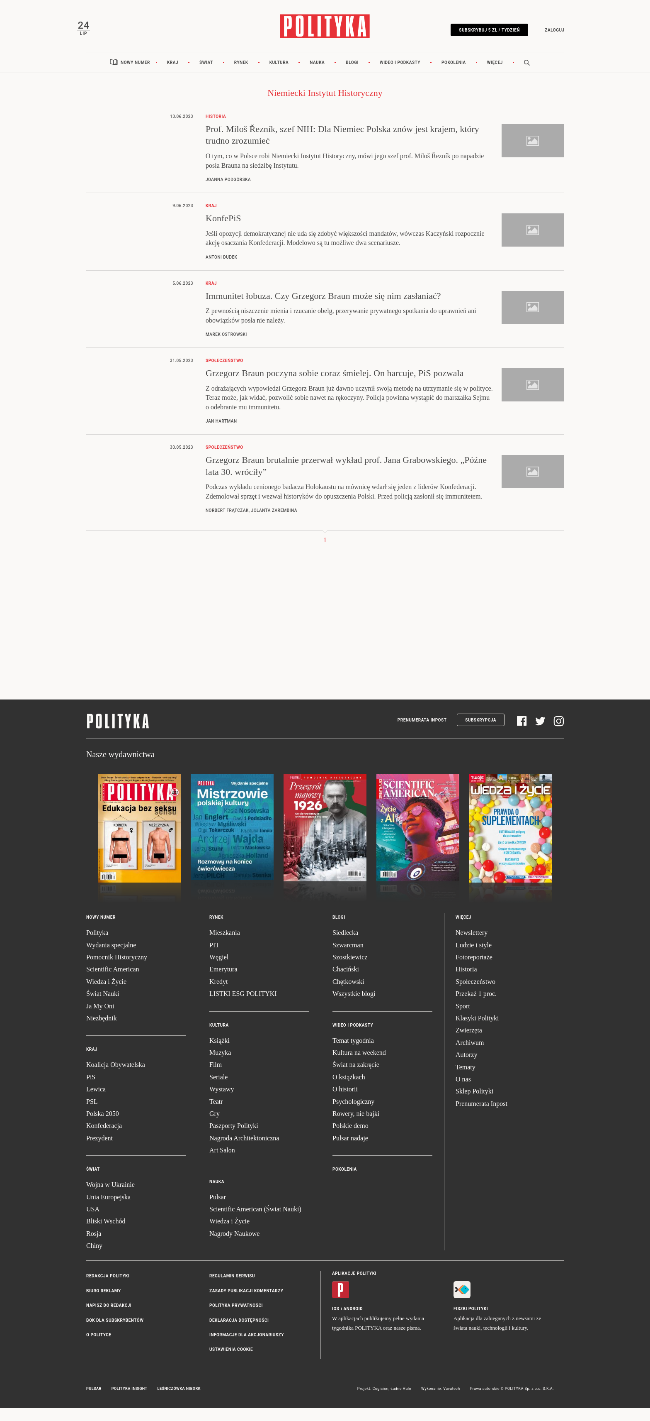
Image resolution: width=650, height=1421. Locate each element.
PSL (92, 1114)
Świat (206, 75)
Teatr (216, 1114)
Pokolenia (453, 75)
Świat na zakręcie (355, 1077)
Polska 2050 (102, 1126)
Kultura (279, 75)
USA (92, 1222)
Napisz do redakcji (108, 1318)
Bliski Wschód (105, 1234)
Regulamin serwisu (232, 1289)
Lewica (96, 1102)
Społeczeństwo (475, 994)
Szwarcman (348, 958)
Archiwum (470, 1055)
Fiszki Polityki (471, 1322)
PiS (90, 1090)
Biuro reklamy (103, 1304)
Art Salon (222, 1163)
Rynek (241, 75)
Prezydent (99, 1151)
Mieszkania (224, 945)
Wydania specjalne (111, 958)
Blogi (352, 75)
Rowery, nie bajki (355, 1126)
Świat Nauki (102, 1006)
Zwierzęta (469, 1043)
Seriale (218, 1090)
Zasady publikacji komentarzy (246, 1304)
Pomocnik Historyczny (116, 970)
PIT (214, 958)
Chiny (94, 1258)
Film (215, 1077)
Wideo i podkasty (400, 75)
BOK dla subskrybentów (114, 1333)
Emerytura (223, 982)
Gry (214, 1126)
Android (353, 1322)
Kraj (172, 75)
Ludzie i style (474, 958)
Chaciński (345, 982)
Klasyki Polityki (477, 1031)
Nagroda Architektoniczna (244, 1151)
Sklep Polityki (474, 1104)
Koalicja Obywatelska (115, 1077)
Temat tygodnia (353, 1053)
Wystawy (221, 1102)
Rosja (93, 1246)
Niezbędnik (101, 1031)
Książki (219, 1053)
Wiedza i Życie (106, 994)
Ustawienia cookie (231, 1362)
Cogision (380, 1402)
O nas (463, 1092)
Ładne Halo (400, 1402)
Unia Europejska (108, 1209)
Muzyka (220, 1065)
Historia (466, 982)
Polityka (97, 945)
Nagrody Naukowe (234, 1246)
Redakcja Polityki (107, 1289)
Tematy (465, 1079)
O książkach (348, 1090)
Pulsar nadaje (350, 1151)
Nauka (317, 75)
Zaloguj (545, 34)
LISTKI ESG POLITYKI (243, 1006)
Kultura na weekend (359, 1065)
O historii (345, 1102)
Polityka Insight (130, 1402)
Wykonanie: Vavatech (440, 1402)
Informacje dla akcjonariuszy (246, 1348)
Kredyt (218, 994)
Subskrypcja (480, 733)
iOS (335, 1322)
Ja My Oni (100, 1019)
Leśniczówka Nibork (179, 1402)
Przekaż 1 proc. (476, 1006)
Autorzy (466, 1067)
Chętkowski (348, 994)
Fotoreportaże (474, 970)
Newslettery (472, 945)
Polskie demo (350, 1138)
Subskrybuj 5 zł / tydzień (480, 34)
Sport (463, 1019)
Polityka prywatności (236, 1318)
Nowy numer (135, 75)
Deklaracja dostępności (239, 1333)
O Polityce (98, 1348)
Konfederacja (104, 1138)
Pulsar (217, 1209)
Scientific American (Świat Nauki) (255, 1222)
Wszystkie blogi (354, 1006)
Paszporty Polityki (233, 1138)
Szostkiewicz (349, 970)
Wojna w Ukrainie (110, 1197)
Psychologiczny (353, 1114)
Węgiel (218, 970)
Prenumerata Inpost (422, 733)
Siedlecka (345, 945)
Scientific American (112, 982)
